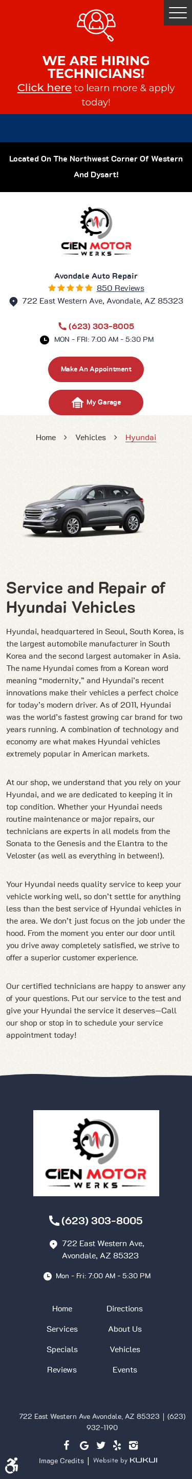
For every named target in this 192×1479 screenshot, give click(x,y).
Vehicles (90, 438)
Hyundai (140, 438)
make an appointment (96, 369)
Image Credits (62, 1461)
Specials (62, 1350)
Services (62, 1329)
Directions (124, 1309)
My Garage (95, 402)
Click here (44, 87)
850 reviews (120, 288)
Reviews (62, 1370)
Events (125, 1370)
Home (46, 438)
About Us (125, 1329)
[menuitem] (64, 1309)
